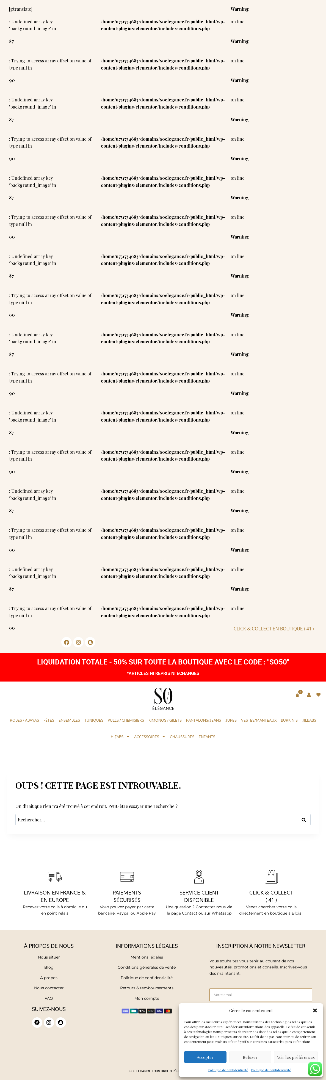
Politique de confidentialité (228, 1070)
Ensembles (69, 720)
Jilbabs (309, 720)
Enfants (207, 737)
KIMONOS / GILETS (165, 720)
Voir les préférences (296, 1057)
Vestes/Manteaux (259, 720)
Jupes (231, 720)
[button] (315, 1010)
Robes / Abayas (24, 720)
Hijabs (120, 736)
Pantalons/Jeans (203, 720)
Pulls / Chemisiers (126, 720)
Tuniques (93, 720)
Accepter (205, 1057)
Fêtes (48, 720)
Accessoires (149, 736)
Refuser (250, 1057)
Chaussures (182, 737)
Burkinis (289, 720)
